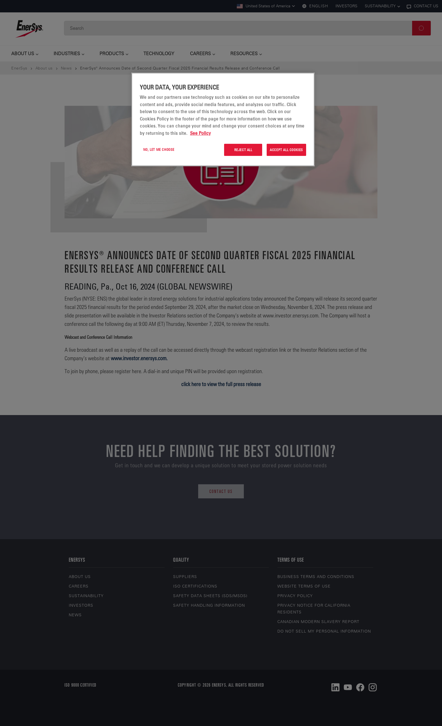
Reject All (243, 149)
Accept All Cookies (286, 149)
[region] (223, 119)
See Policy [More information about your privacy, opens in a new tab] (200, 133)
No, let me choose (158, 149)
